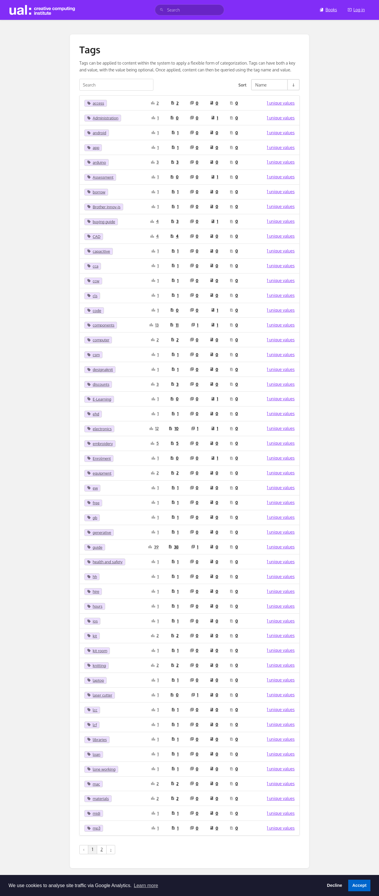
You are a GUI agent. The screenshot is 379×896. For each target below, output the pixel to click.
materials (98, 798)
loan (93, 754)
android (96, 132)
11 (174, 324)
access (95, 103)
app (93, 147)
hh (92, 576)
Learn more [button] (146, 885)
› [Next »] (110, 849)
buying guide (101, 221)
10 (173, 428)
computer (98, 339)
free (93, 502)
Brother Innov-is (104, 206)
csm (93, 354)
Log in (356, 9)
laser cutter (99, 695)
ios (92, 621)
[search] (189, 9)
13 (154, 324)
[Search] (162, 9)
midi (93, 813)
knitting (96, 665)
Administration (102, 118)
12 (154, 428)
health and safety (105, 561)
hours (94, 606)
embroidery (100, 443)
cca (92, 266)
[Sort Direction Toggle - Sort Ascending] (293, 85)
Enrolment (99, 458)
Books (328, 9)
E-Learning (99, 399)
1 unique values (281, 102)
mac (93, 784)
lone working (101, 769)
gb (92, 517)
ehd (93, 414)
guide (94, 547)
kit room (97, 650)
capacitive (98, 251)
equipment (99, 473)
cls (92, 295)
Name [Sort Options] (261, 84)
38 (173, 546)
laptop (95, 680)
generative (99, 532)
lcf (92, 724)
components (100, 325)
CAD (93, 236)
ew (92, 488)
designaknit (100, 369)
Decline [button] (334, 885)
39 (153, 546)
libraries (97, 739)
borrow (96, 192)
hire (93, 591)
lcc (92, 710)
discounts (98, 384)
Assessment (100, 177)
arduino (96, 162)
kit (92, 635)
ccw (93, 281)
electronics (99, 428)
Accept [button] (359, 885)
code (94, 310)
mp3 (93, 828)
